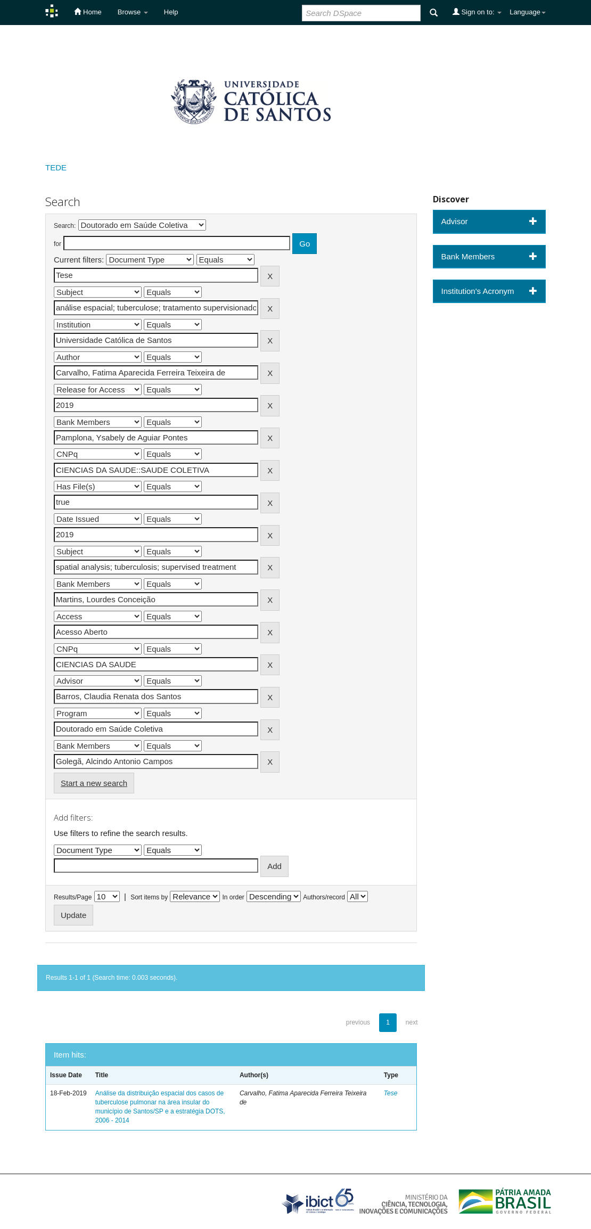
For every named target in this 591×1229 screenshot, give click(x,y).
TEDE (56, 167)
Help (171, 12)
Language (528, 12)
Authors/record (324, 897)
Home (87, 11)
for (57, 244)
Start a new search (94, 783)
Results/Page (73, 897)
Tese (391, 1093)
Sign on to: (477, 11)
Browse (133, 12)
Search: (65, 226)
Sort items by (149, 897)
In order (233, 897)
